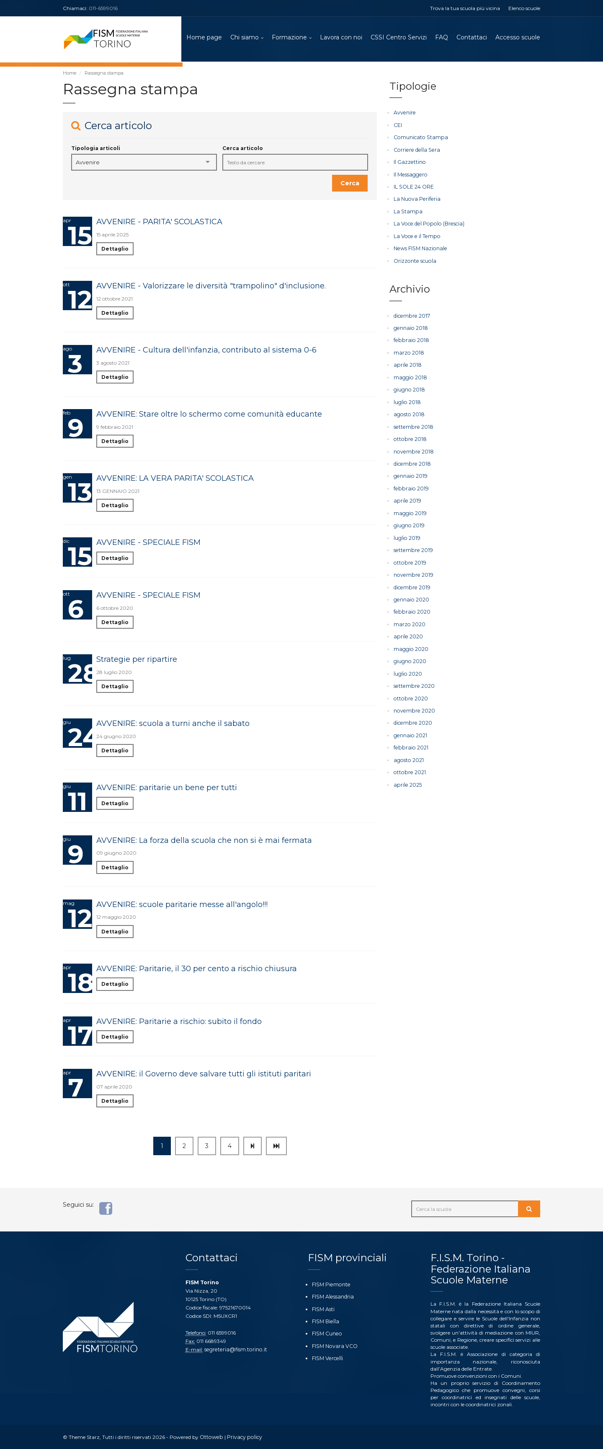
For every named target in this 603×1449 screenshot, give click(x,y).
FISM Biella (325, 1321)
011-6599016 (103, 8)
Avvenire (404, 114)
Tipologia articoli (95, 149)
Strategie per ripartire (136, 660)
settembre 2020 (413, 682)
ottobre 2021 (409, 767)
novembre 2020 (413, 706)
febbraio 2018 (410, 340)
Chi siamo (244, 37)
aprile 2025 (407, 779)
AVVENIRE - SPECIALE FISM (148, 543)
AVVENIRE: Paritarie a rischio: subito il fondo (179, 1022)
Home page (204, 37)
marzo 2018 (408, 352)
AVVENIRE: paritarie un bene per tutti (166, 788)
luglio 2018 (407, 400)
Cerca (349, 184)
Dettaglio (115, 250)
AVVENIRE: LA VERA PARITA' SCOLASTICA (175, 479)
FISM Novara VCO (334, 1346)
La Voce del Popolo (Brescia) (427, 223)
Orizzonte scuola (414, 260)
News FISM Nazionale (419, 248)
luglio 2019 (407, 535)
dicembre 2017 (411, 315)
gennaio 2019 (410, 474)
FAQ (441, 37)
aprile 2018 (407, 364)
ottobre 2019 (409, 559)
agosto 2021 (408, 755)
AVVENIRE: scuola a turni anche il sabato (173, 724)
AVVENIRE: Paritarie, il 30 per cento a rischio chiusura (196, 970)
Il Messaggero (410, 175)
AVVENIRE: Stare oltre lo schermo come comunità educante (209, 415)
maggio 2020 (411, 645)
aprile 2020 (408, 633)
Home (69, 74)
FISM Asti (323, 1309)
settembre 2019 (412, 547)
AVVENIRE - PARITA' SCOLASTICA (159, 223)
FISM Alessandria (332, 1296)
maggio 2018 (410, 376)
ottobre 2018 (409, 437)
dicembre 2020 (412, 718)
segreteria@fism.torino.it (234, 1349)
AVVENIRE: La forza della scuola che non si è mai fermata (204, 841)
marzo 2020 (409, 620)
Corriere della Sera (415, 151)
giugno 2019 (409, 523)
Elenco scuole (524, 8)
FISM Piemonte (330, 1284)
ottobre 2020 (410, 694)
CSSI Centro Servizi (399, 37)
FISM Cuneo (326, 1333)
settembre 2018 (412, 425)
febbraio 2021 (410, 742)
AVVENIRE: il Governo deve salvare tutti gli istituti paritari (203, 1075)
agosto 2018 (408, 413)
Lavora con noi (341, 37)
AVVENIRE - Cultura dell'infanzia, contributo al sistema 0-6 (206, 351)
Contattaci (471, 37)
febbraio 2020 (411, 608)
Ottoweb (211, 1437)
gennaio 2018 (410, 327)
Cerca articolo (242, 149)
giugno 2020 (410, 657)
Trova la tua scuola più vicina (465, 8)
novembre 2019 (412, 571)
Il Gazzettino (409, 163)
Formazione (289, 37)
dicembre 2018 (411, 462)
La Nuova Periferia (416, 199)
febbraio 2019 (410, 486)
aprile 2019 (407, 498)
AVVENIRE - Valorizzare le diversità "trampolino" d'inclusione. (211, 287)
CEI (398, 126)
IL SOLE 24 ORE (413, 187)
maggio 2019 (409, 511)
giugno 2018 (409, 388)
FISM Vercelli (326, 1358)
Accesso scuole (517, 37)
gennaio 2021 (410, 730)
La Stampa (407, 211)
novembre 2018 (413, 449)
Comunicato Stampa (419, 138)
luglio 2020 (408, 669)
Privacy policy (243, 1437)
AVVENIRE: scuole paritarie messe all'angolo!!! (182, 905)
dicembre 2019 (411, 584)
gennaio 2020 (411, 596)
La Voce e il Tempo (415, 236)
